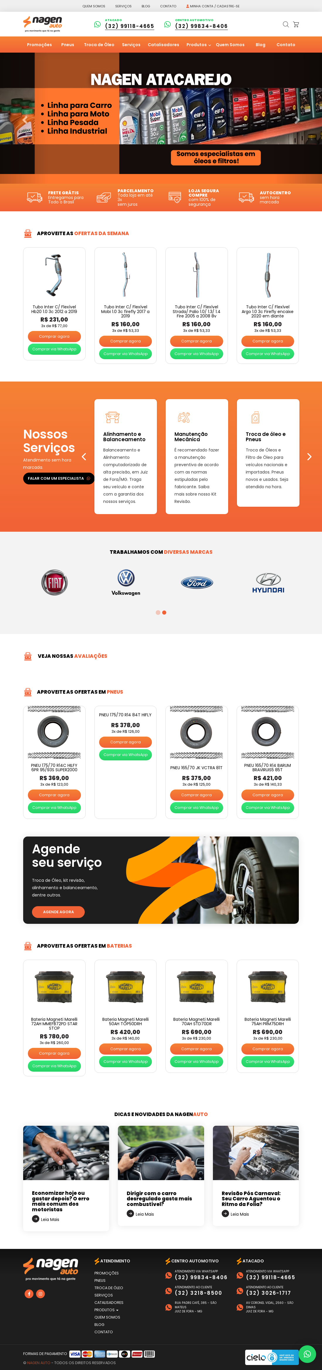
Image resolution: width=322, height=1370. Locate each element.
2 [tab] (164, 612)
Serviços (123, 6)
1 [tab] (158, 612)
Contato (168, 6)
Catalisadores (163, 45)
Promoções (39, 45)
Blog (146, 6)
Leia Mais (50, 1219)
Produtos (197, 45)
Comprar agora (54, 336)
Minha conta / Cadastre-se (213, 6)
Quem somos (93, 6)
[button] (307, 1354)
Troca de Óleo (99, 45)
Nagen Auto (38, 1362)
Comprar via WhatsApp (54, 349)
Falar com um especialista (59, 478)
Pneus (67, 45)
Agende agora (58, 911)
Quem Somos (230, 45)
